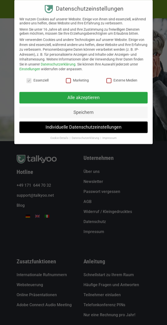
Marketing (77, 76)
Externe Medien (121, 76)
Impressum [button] (109, 133)
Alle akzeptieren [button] (83, 93)
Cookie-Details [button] (59, 133)
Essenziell (37, 76)
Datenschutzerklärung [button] (86, 133)
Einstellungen (29, 65)
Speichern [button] (83, 108)
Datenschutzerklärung (58, 60)
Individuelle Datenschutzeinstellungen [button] (83, 122)
